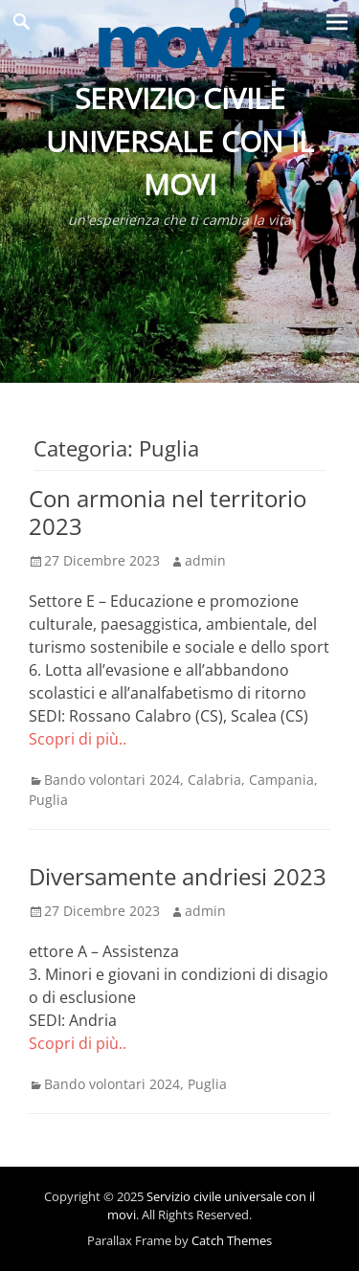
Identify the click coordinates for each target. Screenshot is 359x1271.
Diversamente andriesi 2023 (177, 876)
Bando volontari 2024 (112, 779)
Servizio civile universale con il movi (180, 141)
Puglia (48, 800)
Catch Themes (231, 1240)
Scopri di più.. (77, 738)
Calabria (214, 779)
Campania (281, 779)
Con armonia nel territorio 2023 (167, 512)
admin (205, 560)
